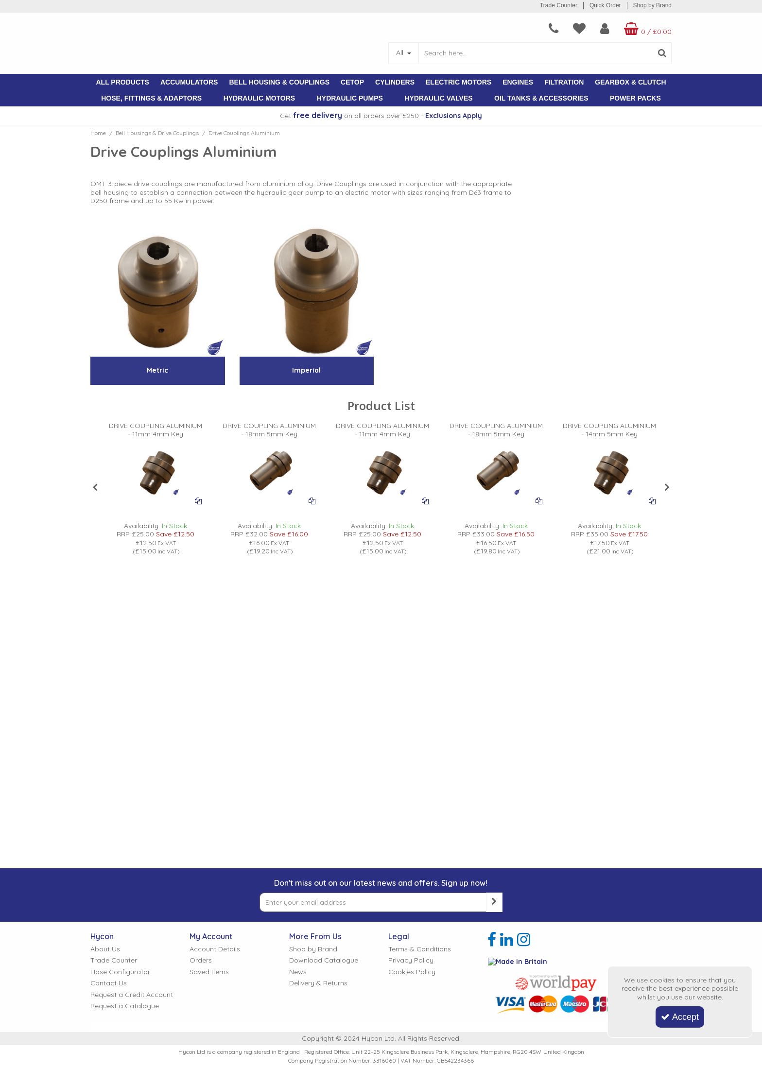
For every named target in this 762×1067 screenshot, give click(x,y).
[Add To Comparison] (198, 500)
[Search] (535, 53)
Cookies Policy (411, 853)
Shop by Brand (652, 5)
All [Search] (400, 52)
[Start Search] (662, 53)
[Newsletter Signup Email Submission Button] (494, 783)
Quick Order (605, 5)
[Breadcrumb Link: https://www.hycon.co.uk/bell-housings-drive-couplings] (157, 133)
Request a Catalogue (124, 887)
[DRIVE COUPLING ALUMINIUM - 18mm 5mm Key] (269, 434)
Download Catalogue (323, 842)
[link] (491, 821)
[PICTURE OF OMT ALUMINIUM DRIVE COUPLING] (155, 471)
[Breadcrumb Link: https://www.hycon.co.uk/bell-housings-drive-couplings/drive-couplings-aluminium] (244, 133)
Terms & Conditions (419, 830)
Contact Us (108, 864)
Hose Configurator (120, 853)
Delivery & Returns (318, 864)
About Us (105, 830)
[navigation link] (534, 28)
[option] (156, 489)
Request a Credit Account (131, 876)
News (298, 853)
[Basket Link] (637, 28)
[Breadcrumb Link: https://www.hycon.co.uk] (98, 133)
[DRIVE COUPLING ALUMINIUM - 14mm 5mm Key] (610, 434)
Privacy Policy (410, 842)
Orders (201, 842)
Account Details (215, 830)
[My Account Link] (585, 28)
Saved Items (209, 853)
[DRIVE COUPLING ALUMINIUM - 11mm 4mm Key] (156, 434)
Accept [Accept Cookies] (680, 1017)
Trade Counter (558, 5)
